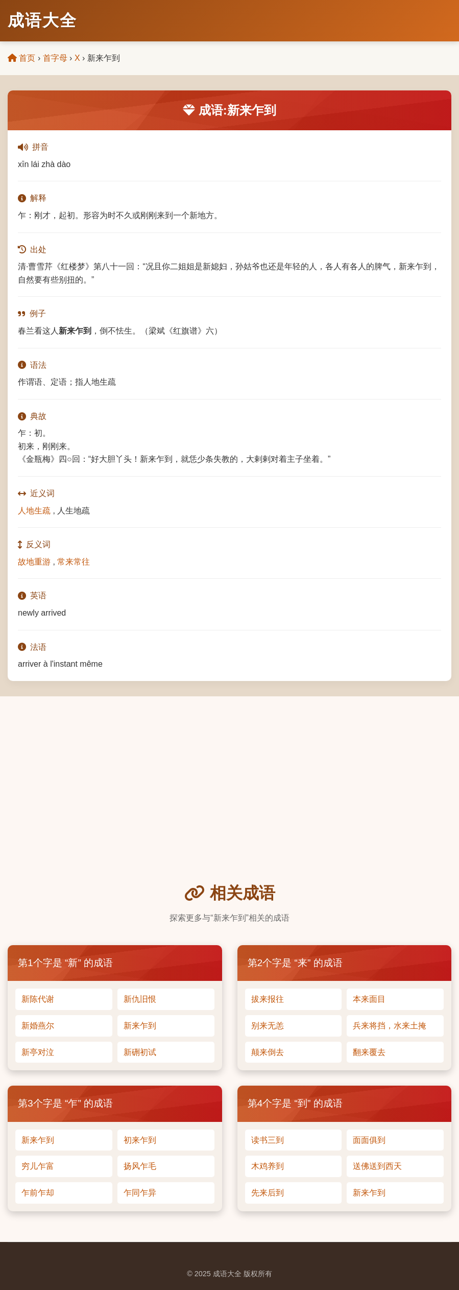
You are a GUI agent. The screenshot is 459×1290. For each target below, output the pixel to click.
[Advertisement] (229, 803)
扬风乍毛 (140, 1166)
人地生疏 (34, 510)
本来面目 (369, 999)
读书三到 (267, 1140)
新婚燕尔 (37, 1025)
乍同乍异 (140, 1192)
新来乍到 (140, 1025)
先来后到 (267, 1192)
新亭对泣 (37, 1052)
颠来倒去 (267, 1052)
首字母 (55, 58)
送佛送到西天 (377, 1166)
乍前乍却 (37, 1192)
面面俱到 (369, 1140)
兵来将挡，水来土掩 (389, 1025)
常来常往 (73, 561)
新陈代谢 (37, 999)
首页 (21, 58)
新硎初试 (140, 1052)
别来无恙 (267, 1025)
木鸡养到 (267, 1166)
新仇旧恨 (140, 999)
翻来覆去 (369, 1052)
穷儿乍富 (37, 1166)
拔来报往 (267, 999)
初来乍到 (140, 1140)
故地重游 (34, 561)
